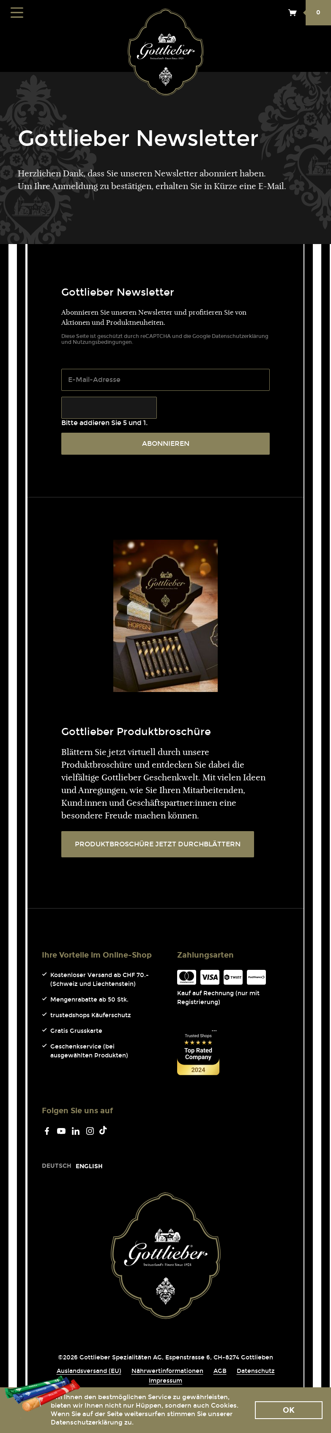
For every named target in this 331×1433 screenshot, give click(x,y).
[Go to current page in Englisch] (89, 1166)
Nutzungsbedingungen (102, 342)
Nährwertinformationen (167, 1371)
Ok (289, 1410)
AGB (220, 1371)
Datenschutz (256, 1371)
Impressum (165, 1380)
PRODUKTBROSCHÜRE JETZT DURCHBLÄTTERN (158, 844)
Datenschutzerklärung (240, 336)
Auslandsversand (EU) (89, 1371)
